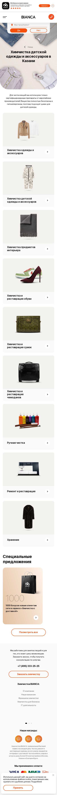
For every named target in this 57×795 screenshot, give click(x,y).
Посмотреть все (28, 632)
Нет (39, 30)
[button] (26, 723)
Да (18, 30)
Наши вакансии (28, 694)
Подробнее (36, 781)
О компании (28, 691)
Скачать (44, 6)
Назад (28, 47)
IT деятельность (28, 705)
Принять (18, 787)
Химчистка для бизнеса (28, 702)
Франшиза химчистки (28, 698)
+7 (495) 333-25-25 (28, 666)
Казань (21, 25)
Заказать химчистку (28, 674)
